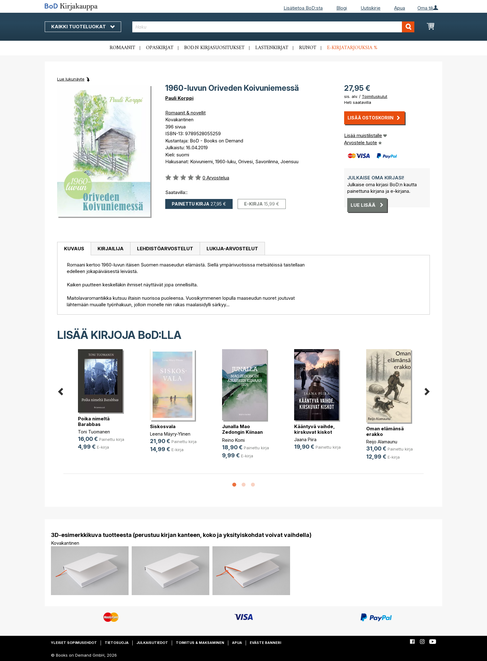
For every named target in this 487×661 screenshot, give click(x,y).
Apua (399, 8)
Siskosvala (162, 426)
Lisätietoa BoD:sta (303, 8)
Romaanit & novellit (185, 113)
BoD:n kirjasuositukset (214, 48)
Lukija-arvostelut (232, 249)
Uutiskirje (370, 8)
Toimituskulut (374, 96)
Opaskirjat (159, 48)
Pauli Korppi (179, 98)
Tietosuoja (117, 642)
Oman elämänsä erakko (385, 431)
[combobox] (273, 26)
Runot (307, 48)
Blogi (341, 8)
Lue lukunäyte (70, 78)
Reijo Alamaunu (381, 441)
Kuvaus (74, 249)
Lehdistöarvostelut (165, 249)
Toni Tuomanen (94, 431)
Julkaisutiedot (152, 642)
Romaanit (122, 48)
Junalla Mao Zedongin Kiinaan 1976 (242, 432)
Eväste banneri (265, 642)
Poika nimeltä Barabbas (94, 421)
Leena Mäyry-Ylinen (170, 434)
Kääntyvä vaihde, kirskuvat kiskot (314, 429)
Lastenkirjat (271, 48)
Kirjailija (111, 249)
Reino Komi (233, 440)
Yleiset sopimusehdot (74, 642)
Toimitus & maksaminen (200, 642)
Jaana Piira (305, 439)
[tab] (74, 249)
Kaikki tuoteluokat (83, 27)
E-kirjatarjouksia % (352, 48)
